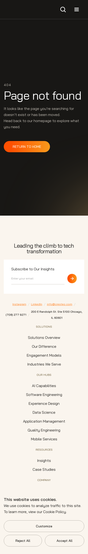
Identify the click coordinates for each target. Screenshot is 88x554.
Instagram (19, 304)
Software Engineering (44, 394)
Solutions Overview (44, 337)
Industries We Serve (44, 364)
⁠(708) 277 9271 (16, 314)
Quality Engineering (44, 430)
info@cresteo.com (59, 304)
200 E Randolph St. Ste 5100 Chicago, (56, 315)
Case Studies (44, 469)
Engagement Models (44, 355)
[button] (63, 9)
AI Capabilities (44, 385)
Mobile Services (44, 439)
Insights (44, 460)
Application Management (44, 421)
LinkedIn (36, 304)
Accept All (65, 541)
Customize (44, 526)
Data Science (44, 412)
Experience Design (44, 403)
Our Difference (44, 346)
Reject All (22, 541)
